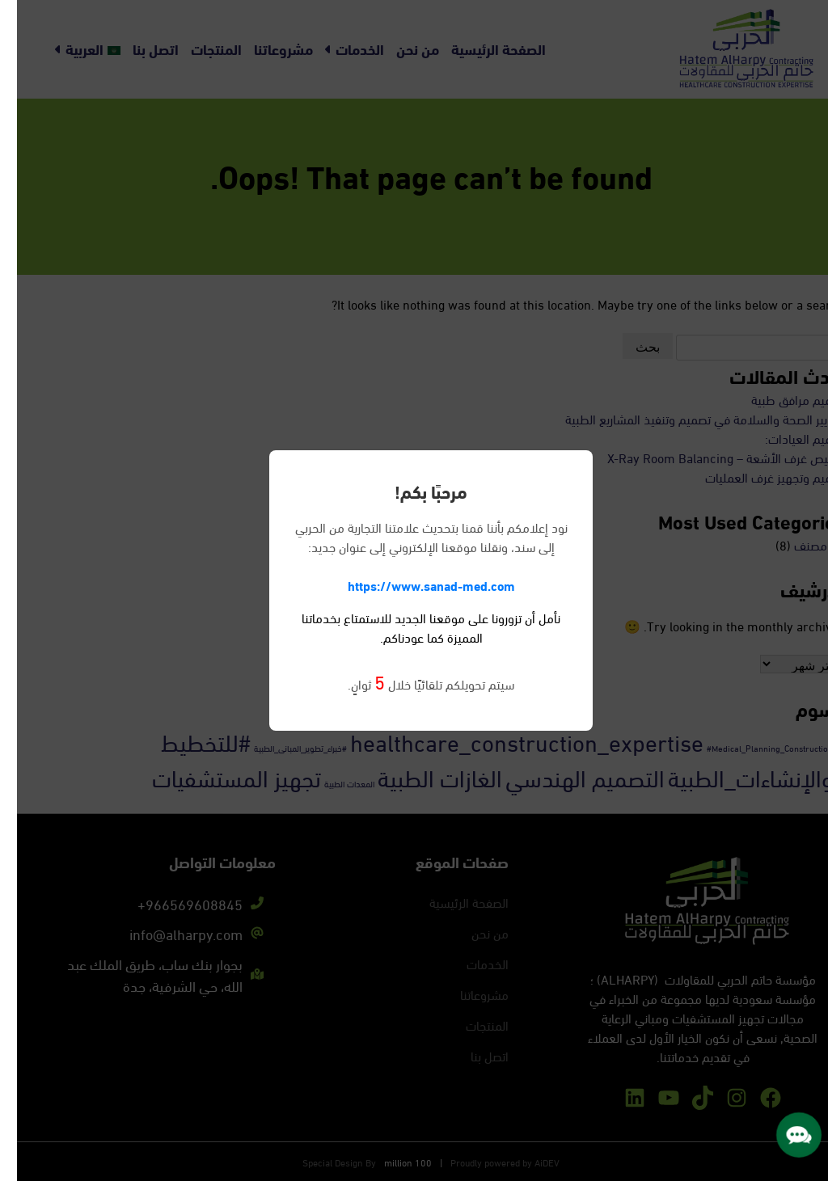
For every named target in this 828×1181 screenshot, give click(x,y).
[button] (782, 1135)
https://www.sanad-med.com (414, 585)
